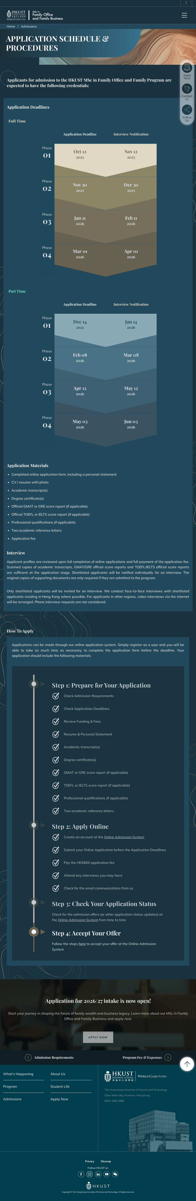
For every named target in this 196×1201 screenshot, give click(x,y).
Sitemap (106, 1161)
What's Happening (18, 1074)
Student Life (60, 1086)
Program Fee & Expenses (122, 1057)
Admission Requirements (73, 1057)
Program (10, 1086)
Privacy (89, 1161)
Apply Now (59, 1099)
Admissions (12, 1099)
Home (11, 26)
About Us (57, 1074)
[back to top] (187, 1064)
